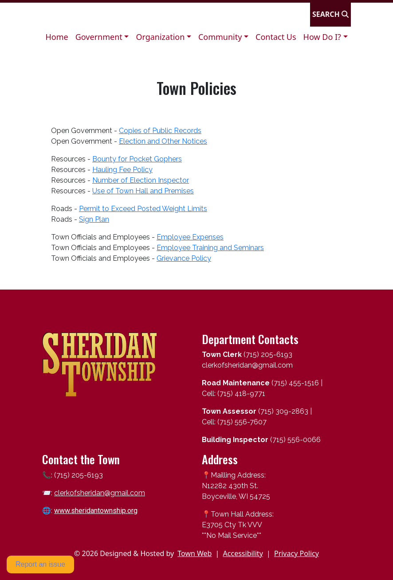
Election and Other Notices (163, 141)
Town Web (194, 553)
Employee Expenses (190, 237)
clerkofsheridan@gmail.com (99, 493)
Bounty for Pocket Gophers (137, 159)
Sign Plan (94, 219)
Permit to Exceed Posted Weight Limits (143, 208)
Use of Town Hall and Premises (143, 191)
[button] (102, 37)
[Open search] (330, 14)
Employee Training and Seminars (210, 247)
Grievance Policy (184, 258)
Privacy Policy (296, 553)
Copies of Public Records (160, 130)
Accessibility (243, 553)
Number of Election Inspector (140, 180)
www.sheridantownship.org (96, 510)
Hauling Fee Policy (122, 169)
